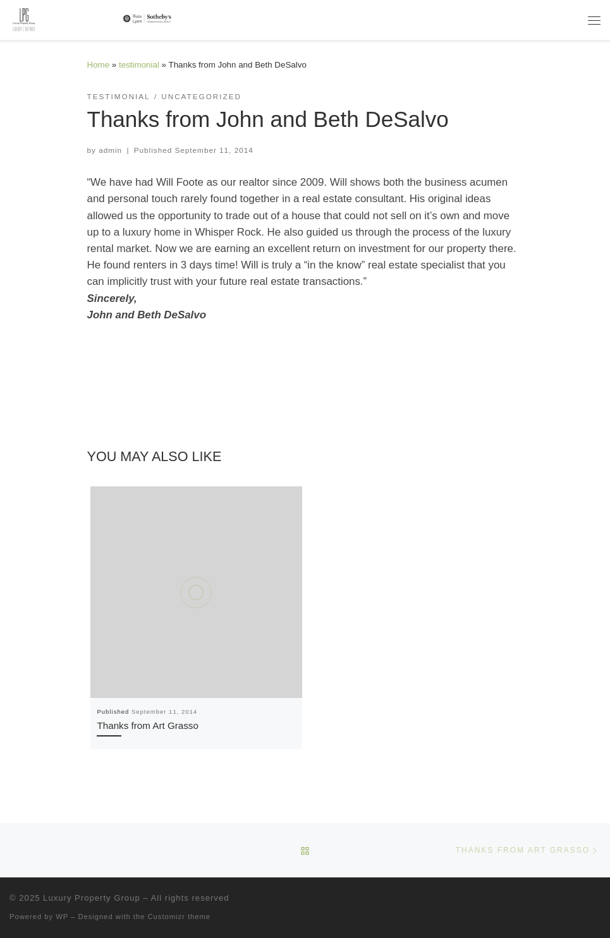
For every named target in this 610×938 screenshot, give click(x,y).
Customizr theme (179, 916)
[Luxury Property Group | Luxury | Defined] (92, 18)
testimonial (139, 64)
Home (98, 64)
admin (110, 150)
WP (62, 916)
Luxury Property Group (91, 898)
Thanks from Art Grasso (147, 725)
